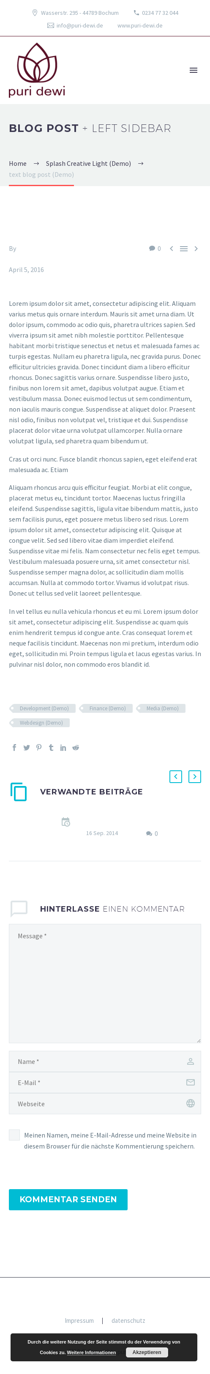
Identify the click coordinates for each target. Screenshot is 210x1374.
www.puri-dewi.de (140, 25)
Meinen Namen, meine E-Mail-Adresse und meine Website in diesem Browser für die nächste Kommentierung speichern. (110, 1140)
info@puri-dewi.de (80, 25)
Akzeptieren (147, 1352)
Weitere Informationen (91, 1352)
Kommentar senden (68, 1199)
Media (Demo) (163, 708)
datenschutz (128, 1321)
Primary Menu (193, 70)
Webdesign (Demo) (41, 722)
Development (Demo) (44, 708)
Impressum (79, 1321)
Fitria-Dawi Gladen (44, 248)
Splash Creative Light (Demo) (51, 259)
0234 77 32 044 (160, 12)
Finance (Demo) (108, 708)
